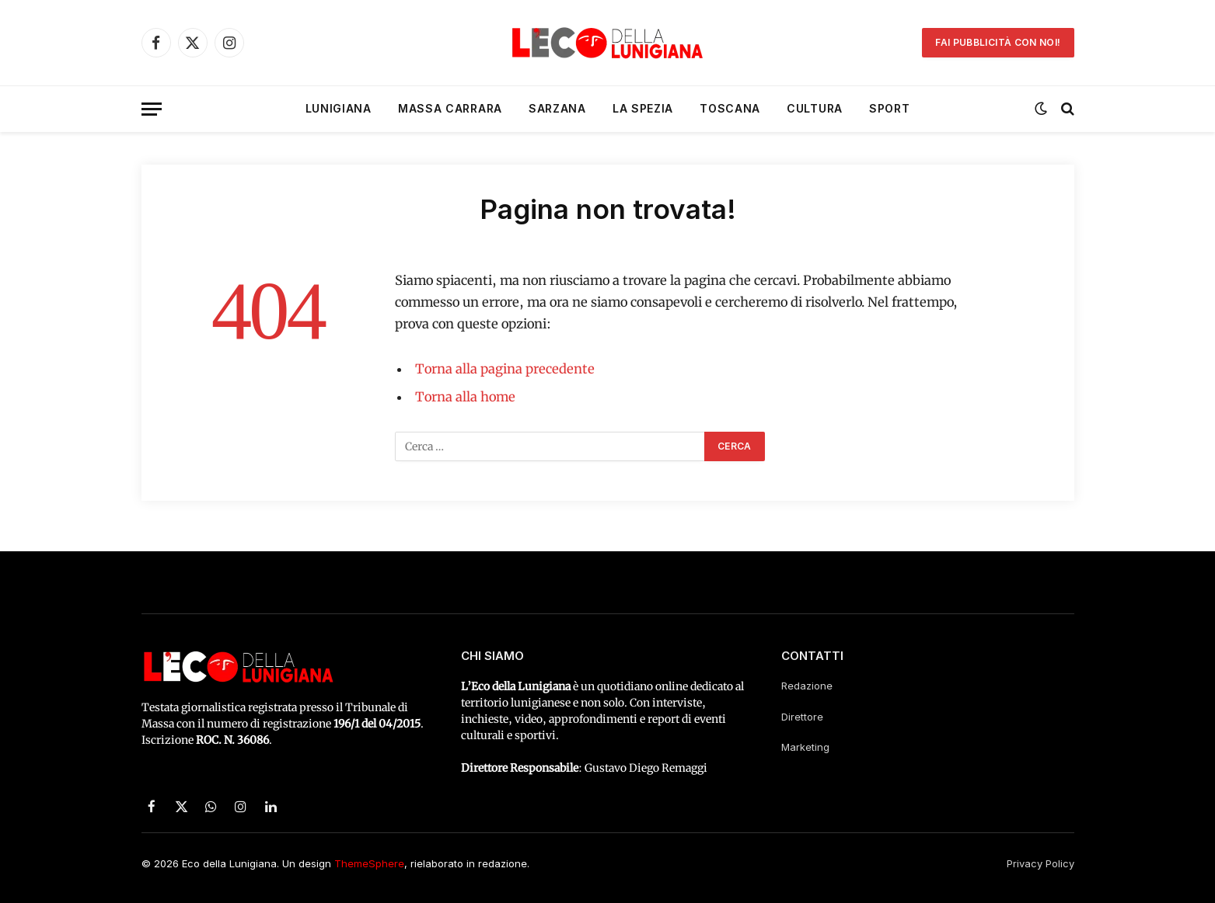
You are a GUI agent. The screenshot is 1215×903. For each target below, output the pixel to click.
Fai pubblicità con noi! (997, 42)
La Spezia (643, 108)
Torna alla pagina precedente (505, 369)
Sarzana (557, 108)
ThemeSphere (369, 863)
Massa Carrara (450, 108)
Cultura (815, 108)
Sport (889, 108)
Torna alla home (465, 397)
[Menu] (151, 109)
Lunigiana (338, 108)
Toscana (730, 108)
